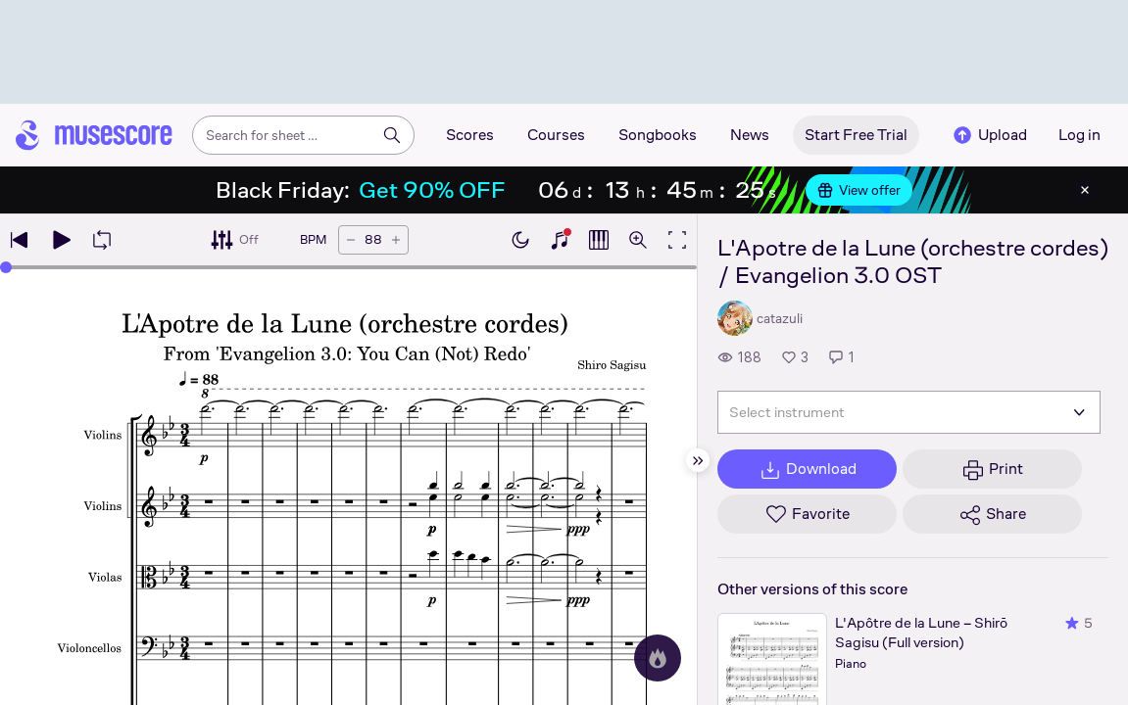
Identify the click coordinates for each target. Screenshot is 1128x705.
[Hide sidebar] (698, 460)
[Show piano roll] (598, 239)
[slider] (6, 267)
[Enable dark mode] (520, 239)
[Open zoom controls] (638, 239)
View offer (859, 190)
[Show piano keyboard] (559, 239)
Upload (989, 135)
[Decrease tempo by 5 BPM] (351, 240)
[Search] (392, 135)
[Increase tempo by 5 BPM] (396, 240)
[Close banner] (1085, 190)
